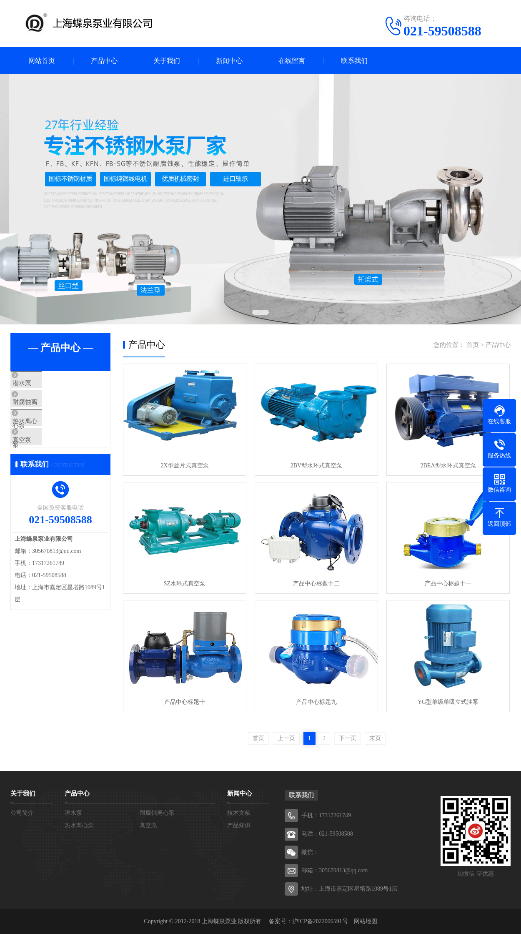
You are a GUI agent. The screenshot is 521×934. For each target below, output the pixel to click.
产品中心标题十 (184, 702)
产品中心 (104, 60)
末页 (375, 738)
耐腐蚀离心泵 (49, 408)
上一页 (286, 738)
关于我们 (166, 60)
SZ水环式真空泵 (184, 583)
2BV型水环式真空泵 (316, 465)
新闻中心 (229, 60)
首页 (472, 344)
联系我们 (354, 60)
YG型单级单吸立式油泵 (448, 702)
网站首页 (41, 60)
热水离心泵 (45, 432)
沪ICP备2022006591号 (320, 921)
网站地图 (365, 921)
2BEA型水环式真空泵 (448, 465)
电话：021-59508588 (327, 834)
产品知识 (238, 825)
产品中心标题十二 (316, 583)
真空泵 (39, 457)
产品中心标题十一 (448, 583)
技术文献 (238, 813)
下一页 (347, 738)
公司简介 (22, 813)
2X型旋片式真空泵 (184, 465)
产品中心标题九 (316, 702)
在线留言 (291, 60)
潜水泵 (39, 383)
